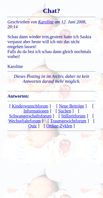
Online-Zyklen (59, 125)
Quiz (32, 125)
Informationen (36, 111)
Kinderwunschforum (30, 106)
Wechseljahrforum (24, 121)
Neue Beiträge (71, 106)
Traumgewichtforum (68, 121)
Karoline (46, 22)
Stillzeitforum (73, 116)
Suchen (64, 111)
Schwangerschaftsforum (30, 116)
